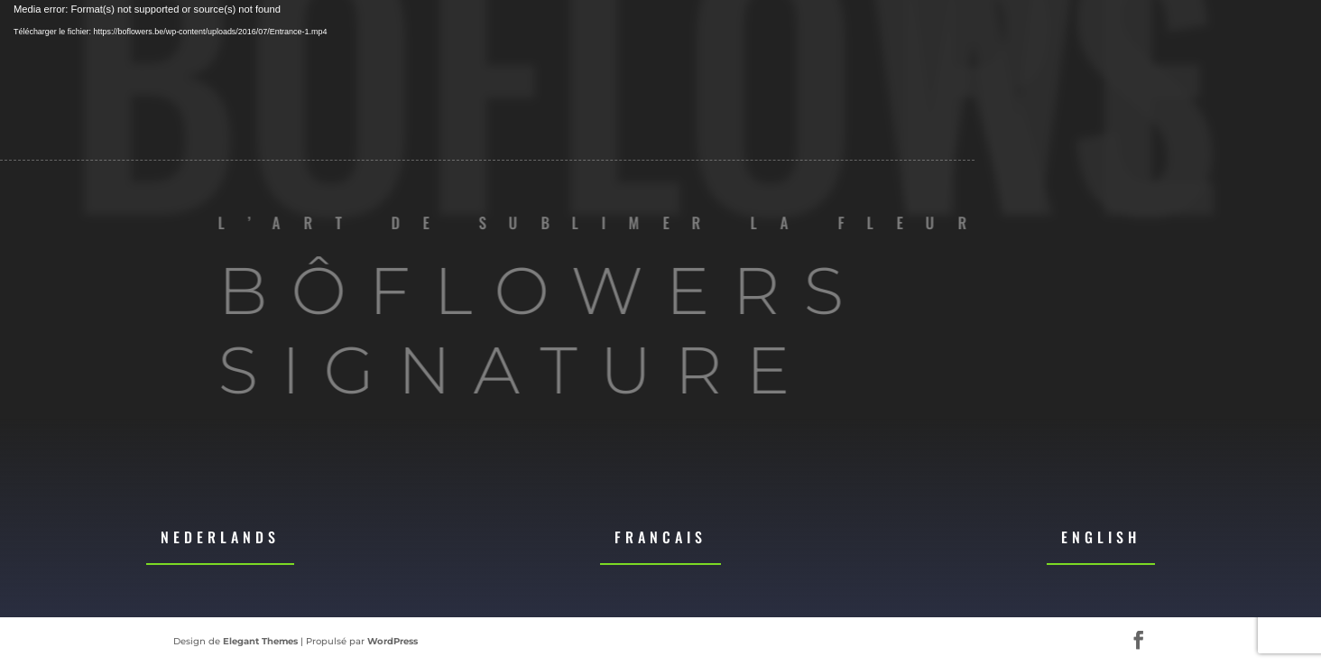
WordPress (392, 641)
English (1101, 537)
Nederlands (220, 537)
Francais (660, 537)
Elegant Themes (260, 641)
